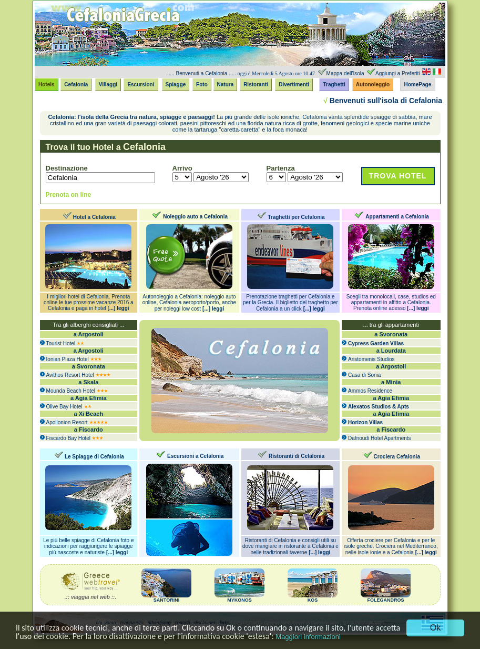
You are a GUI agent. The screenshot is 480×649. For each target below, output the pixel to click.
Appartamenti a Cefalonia (397, 216)
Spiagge (176, 84)
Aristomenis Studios (371, 359)
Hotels (46, 84)
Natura (225, 84)
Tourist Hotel (61, 343)
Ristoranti (255, 84)
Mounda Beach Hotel (70, 391)
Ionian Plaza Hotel (67, 359)
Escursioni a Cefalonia (195, 456)
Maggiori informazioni (308, 637)
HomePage (418, 84)
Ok (435, 627)
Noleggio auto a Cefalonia (195, 216)
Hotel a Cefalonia (94, 217)
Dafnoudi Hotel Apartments (379, 438)
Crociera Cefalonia (397, 457)
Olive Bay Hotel (64, 407)
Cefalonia (76, 84)
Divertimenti (294, 84)
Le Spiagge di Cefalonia (94, 457)
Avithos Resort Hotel (70, 375)
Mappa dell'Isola (345, 73)
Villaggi (108, 84)
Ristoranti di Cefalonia (296, 456)
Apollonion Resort (67, 422)
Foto (202, 84)
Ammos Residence (370, 391)
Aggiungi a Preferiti (397, 73)
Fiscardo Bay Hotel (68, 438)
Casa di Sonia (364, 375)
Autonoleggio (373, 84)
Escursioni (140, 84)
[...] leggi (118, 308)
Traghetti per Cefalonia (296, 217)
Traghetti (334, 84)
